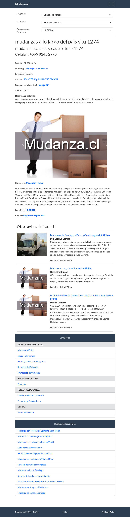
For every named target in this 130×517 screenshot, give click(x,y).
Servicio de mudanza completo (32, 464)
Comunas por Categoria (23, 31)
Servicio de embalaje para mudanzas (35, 453)
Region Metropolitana (33, 215)
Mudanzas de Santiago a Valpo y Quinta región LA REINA (80, 235)
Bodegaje (22, 384)
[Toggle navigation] (111, 4)
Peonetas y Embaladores (29, 401)
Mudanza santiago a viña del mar (33, 487)
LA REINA (30, 210)
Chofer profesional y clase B (31, 395)
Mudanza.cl (22, 4)
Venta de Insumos (26, 412)
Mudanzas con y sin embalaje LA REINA (71, 268)
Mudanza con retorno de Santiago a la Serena (39, 430)
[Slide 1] (65, 174)
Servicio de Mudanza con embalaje (34, 476)
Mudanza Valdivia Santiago (30, 470)
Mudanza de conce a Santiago (31, 493)
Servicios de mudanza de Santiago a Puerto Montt (41, 481)
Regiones (21, 13)
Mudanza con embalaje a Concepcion (35, 436)
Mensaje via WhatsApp (37, 68)
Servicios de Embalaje (28, 367)
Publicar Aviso (108, 512)
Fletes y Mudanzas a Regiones (32, 361)
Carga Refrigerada (26, 356)
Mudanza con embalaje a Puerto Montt (36, 442)
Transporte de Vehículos (29, 372)
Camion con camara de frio (30, 447)
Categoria (21, 21)
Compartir (44, 85)
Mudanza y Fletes (34, 183)
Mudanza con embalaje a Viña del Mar (35, 459)
